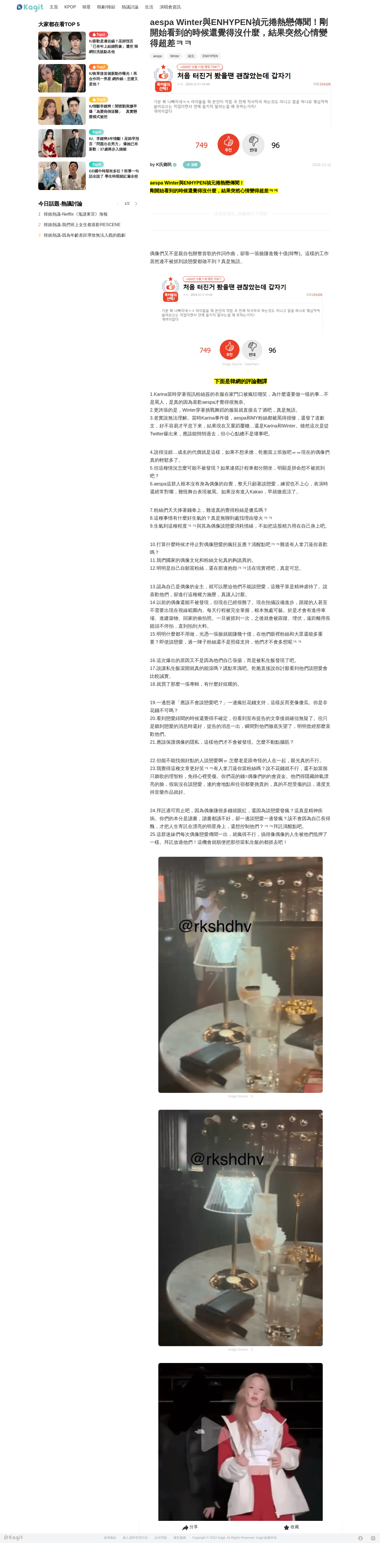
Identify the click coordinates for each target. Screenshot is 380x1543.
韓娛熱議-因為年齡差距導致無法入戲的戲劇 (84, 235)
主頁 (54, 7)
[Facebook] (360, 1538)
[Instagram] (373, 1538)
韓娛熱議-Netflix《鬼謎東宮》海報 (76, 214)
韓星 (86, 7)
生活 (149, 7)
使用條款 (110, 1538)
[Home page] (30, 8)
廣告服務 (179, 1538)
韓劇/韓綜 (106, 7)
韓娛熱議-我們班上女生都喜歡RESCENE (82, 224)
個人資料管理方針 (135, 1538)
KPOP (70, 7)
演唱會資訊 (170, 7)
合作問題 (160, 1538)
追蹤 (191, 165)
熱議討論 (130, 7)
